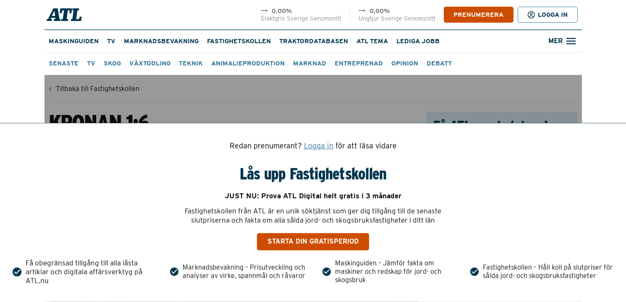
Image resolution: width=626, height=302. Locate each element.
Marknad (309, 63)
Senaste (64, 63)
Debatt (439, 63)
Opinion (404, 63)
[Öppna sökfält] (561, 41)
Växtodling (149, 63)
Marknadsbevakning (161, 41)
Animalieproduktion (248, 63)
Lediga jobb (418, 41)
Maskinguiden (74, 41)
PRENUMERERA (478, 14)
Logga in (318, 146)
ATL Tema (372, 41)
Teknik (191, 63)
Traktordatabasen (313, 41)
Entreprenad (359, 63)
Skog (112, 63)
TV (111, 41)
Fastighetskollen (239, 41)
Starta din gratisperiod (313, 241)
